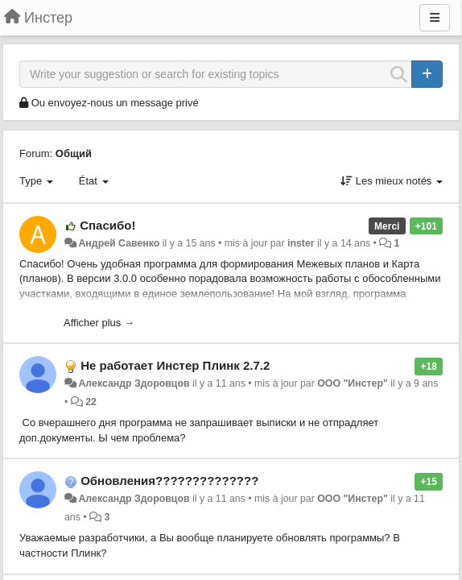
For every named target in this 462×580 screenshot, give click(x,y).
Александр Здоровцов (133, 383)
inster (301, 243)
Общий (74, 153)
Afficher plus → (99, 323)
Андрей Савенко (118, 243)
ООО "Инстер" (352, 383)
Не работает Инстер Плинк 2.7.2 (175, 365)
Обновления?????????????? (169, 480)
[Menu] (434, 17)
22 (91, 402)
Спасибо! (107, 225)
